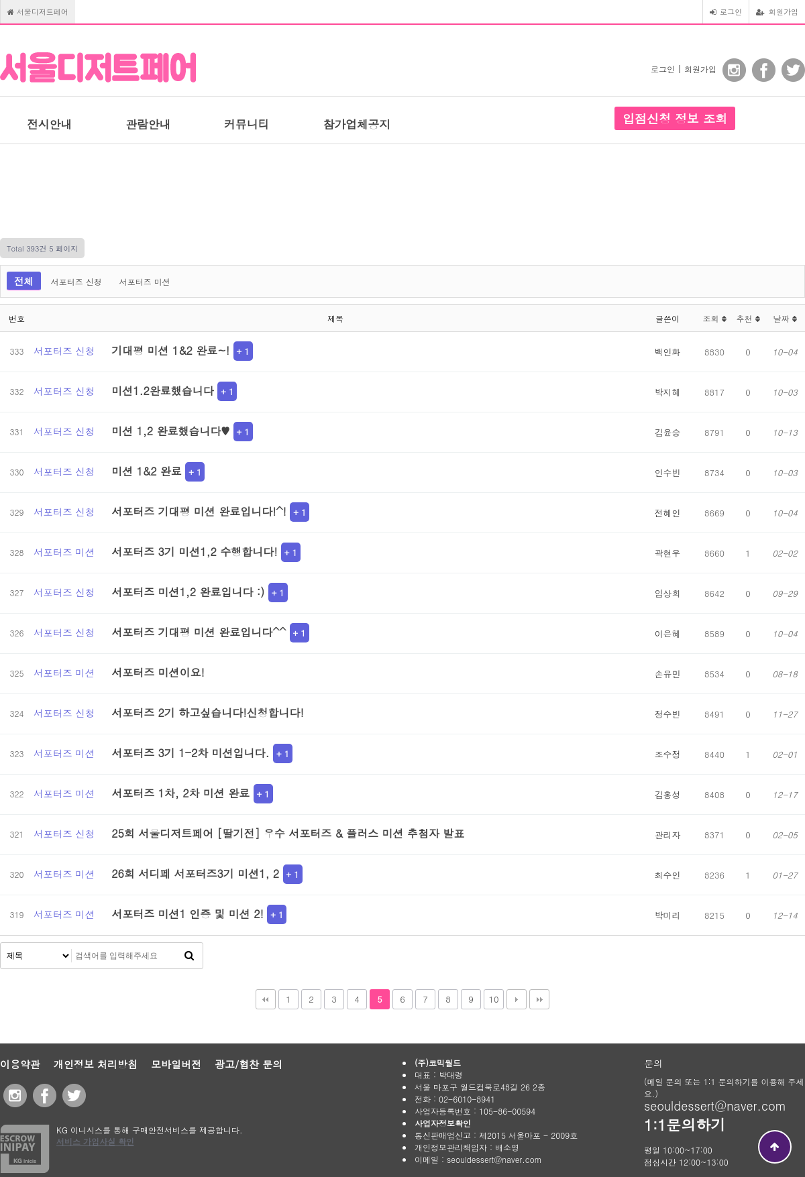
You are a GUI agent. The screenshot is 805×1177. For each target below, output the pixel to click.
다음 (516, 999)
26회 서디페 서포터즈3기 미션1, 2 (196, 873)
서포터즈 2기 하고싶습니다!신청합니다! (207, 712)
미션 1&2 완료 (148, 471)
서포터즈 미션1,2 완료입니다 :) (189, 592)
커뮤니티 (246, 124)
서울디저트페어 (37, 11)
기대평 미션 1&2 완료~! (172, 350)
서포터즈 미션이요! (158, 672)
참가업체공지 (356, 124)
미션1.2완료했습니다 (164, 390)
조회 (714, 318)
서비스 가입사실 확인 (95, 1141)
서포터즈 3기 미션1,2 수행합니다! (196, 551)
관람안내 (147, 124)
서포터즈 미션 (144, 281)
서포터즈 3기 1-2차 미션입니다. (192, 753)
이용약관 (20, 1064)
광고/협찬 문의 (248, 1064)
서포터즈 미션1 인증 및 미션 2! (189, 913)
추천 (747, 318)
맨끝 (539, 999)
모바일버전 (176, 1064)
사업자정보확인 (443, 1123)
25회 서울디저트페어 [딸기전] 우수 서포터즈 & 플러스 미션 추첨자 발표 (287, 833)
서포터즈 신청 (76, 281)
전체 (24, 281)
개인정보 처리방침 (96, 1064)
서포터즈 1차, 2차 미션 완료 (182, 793)
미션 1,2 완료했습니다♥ (172, 431)
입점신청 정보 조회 (675, 118)
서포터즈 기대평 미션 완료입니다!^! (200, 511)
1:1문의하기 (684, 1124)
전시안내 (49, 124)
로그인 (726, 11)
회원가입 (777, 11)
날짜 (784, 318)
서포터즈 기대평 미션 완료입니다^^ (200, 632)
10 (493, 999)
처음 (266, 999)
